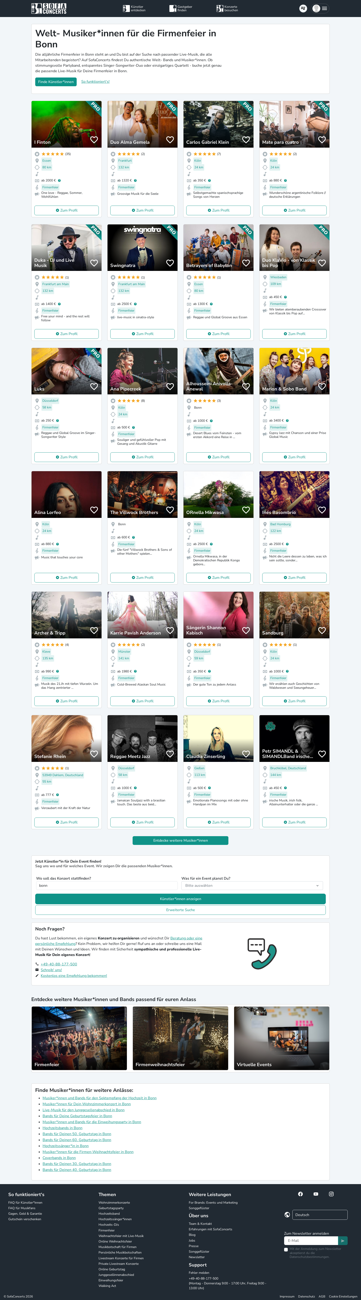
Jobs (192, 1240)
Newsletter (197, 1257)
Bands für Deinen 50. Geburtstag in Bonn (77, 1133)
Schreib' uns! (51, 970)
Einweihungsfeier (111, 1280)
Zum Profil (69, 210)
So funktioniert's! (95, 81)
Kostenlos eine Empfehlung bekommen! (74, 975)
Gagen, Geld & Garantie (25, 1213)
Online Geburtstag (112, 1269)
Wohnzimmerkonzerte (114, 1202)
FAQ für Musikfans (21, 1208)
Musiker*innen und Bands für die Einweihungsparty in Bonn (92, 1122)
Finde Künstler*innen (56, 81)
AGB (322, 1296)
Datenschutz (306, 1296)
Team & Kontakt (200, 1224)
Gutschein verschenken (24, 1219)
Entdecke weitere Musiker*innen (180, 840)
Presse (193, 1246)
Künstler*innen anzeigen (180, 898)
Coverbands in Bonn (59, 1157)
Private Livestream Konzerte (119, 1264)
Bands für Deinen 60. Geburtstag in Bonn (77, 1139)
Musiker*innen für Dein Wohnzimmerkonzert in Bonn (87, 1104)
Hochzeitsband (109, 1213)
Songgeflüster (199, 1208)
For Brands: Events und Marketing (213, 1202)
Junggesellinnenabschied (116, 1275)
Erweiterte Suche (180, 910)
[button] (320, 8)
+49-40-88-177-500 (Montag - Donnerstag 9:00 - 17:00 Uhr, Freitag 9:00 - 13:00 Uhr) (227, 1283)
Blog (192, 1235)
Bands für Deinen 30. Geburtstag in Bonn (77, 1163)
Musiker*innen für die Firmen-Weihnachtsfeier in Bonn (88, 1151)
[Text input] (311, 1240)
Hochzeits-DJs (109, 1225)
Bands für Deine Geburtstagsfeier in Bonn (77, 1116)
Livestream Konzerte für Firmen (121, 1258)
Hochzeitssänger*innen (115, 1219)
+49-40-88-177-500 (59, 964)
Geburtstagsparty (111, 1208)
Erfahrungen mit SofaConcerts (210, 1229)
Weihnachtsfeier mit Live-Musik (121, 1236)
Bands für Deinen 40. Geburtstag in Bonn (77, 1169)
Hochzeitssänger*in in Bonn (66, 1145)
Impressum (287, 1296)
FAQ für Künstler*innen (25, 1202)
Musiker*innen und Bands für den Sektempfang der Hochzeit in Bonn (100, 1098)
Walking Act (107, 1286)
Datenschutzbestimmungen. (309, 1257)
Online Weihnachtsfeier (115, 1241)
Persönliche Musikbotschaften (120, 1252)
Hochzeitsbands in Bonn (62, 1128)
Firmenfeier (107, 1230)
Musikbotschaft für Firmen (118, 1247)
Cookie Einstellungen (343, 1296)
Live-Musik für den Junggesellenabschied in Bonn (84, 1110)
